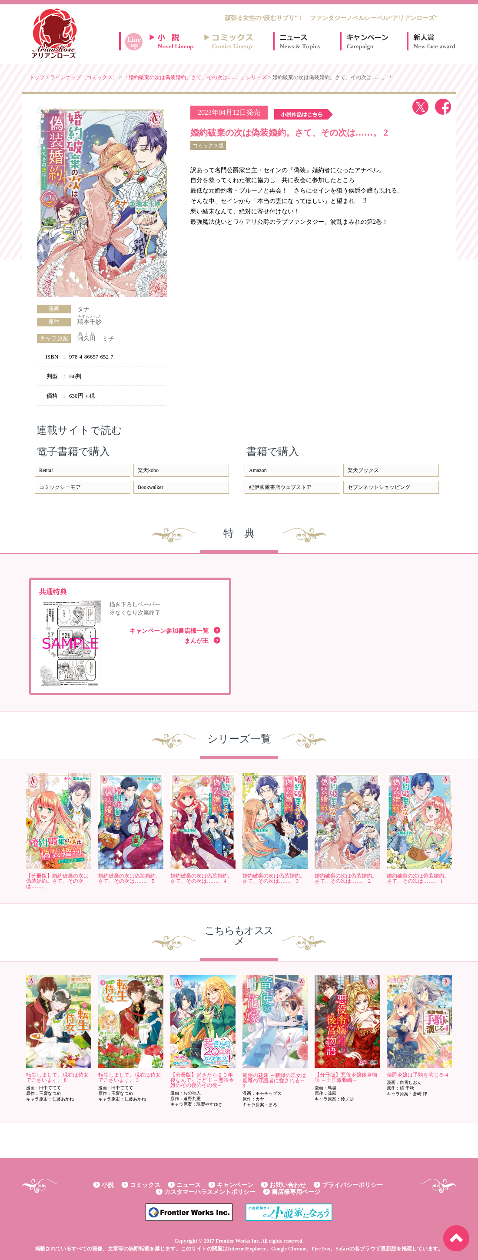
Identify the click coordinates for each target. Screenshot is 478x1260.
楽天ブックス (363, 470)
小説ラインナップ (175, 41)
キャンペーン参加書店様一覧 (169, 631)
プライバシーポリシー (352, 1185)
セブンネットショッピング (379, 487)
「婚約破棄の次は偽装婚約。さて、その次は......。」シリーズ (195, 77)
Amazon (258, 470)
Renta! (46, 470)
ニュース (300, 41)
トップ (37, 77)
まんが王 (196, 641)
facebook (443, 107)
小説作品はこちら (303, 114)
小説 (108, 1185)
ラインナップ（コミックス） (84, 77)
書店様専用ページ (296, 1192)
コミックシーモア (60, 487)
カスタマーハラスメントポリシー (210, 1192)
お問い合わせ (287, 1185)
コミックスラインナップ (230, 41)
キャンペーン (367, 41)
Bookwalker (150, 487)
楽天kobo (148, 470)
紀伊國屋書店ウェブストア (280, 487)
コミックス (145, 1185)
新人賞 (434, 41)
